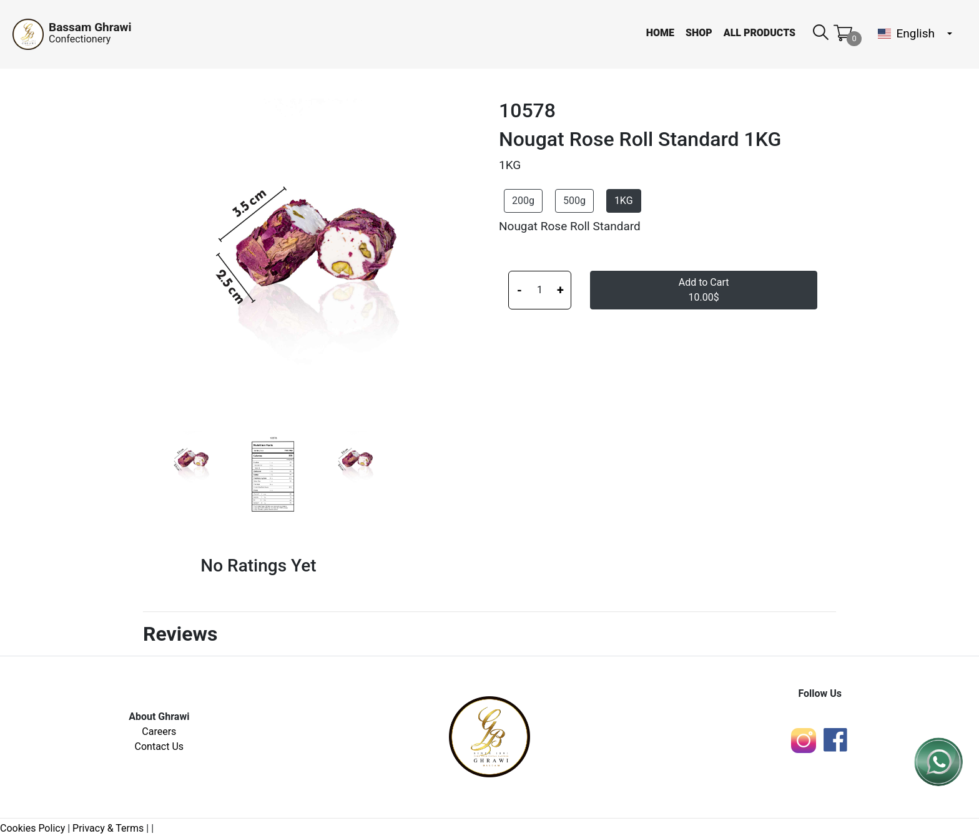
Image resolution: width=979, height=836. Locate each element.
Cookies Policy (32, 828)
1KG (623, 201)
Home (660, 33)
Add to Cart (704, 289)
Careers (159, 731)
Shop (699, 33)
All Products (759, 33)
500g (574, 201)
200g (523, 201)
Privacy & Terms (108, 828)
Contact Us (159, 746)
